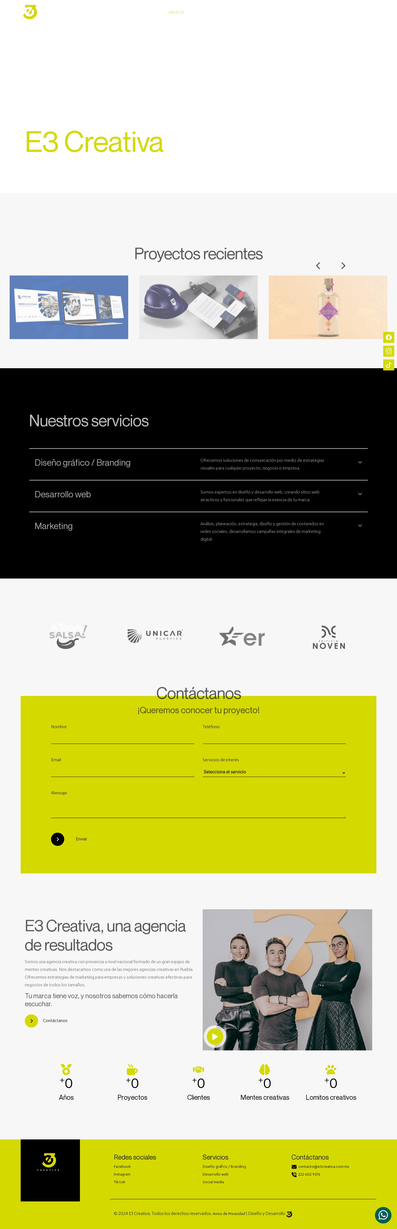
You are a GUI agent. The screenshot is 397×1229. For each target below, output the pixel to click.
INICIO (177, 12)
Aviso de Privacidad (229, 1214)
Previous (318, 276)
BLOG (366, 12)
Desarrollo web (216, 1174)
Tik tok (119, 1182)
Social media (213, 1182)
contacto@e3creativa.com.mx (323, 1167)
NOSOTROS (294, 12)
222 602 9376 (309, 1174)
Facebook (122, 1167)
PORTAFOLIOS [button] (251, 12)
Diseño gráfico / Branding (224, 1167)
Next (343, 276)
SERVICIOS (210, 12)
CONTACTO (333, 12)
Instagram (122, 1174)
